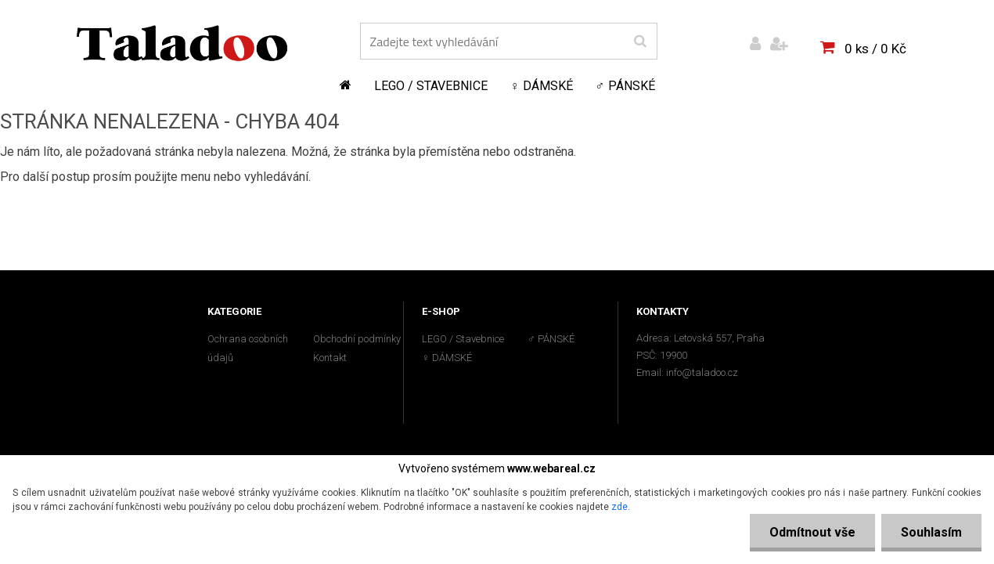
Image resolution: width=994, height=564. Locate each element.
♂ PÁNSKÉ (625, 85)
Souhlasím (931, 532)
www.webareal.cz (551, 468)
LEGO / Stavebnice (431, 85)
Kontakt (330, 357)
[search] (640, 41)
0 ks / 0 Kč (875, 48)
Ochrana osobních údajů (247, 348)
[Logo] (182, 43)
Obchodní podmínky (357, 339)
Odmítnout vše (812, 532)
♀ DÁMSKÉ (541, 85)
